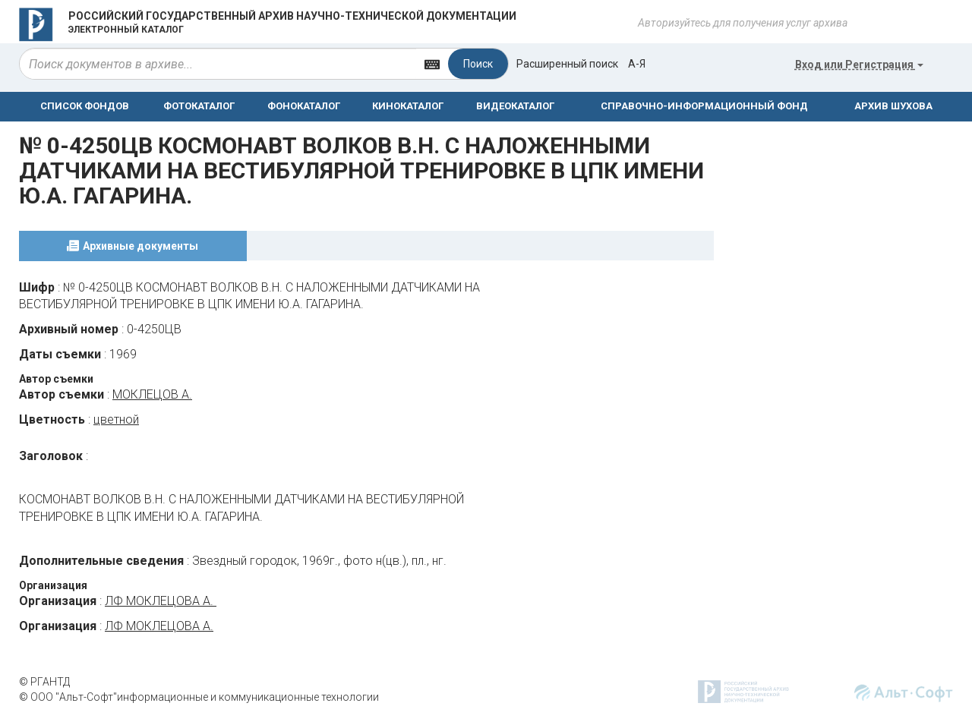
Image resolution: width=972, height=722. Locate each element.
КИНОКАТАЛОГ (407, 106)
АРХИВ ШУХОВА (893, 106)
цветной (116, 419)
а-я (636, 64)
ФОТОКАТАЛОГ (199, 106)
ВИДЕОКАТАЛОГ (515, 106)
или (859, 64)
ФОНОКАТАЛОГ (303, 106)
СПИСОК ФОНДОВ (84, 106)
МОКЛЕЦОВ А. (152, 394)
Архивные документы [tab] (140, 246)
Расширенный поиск (567, 64)
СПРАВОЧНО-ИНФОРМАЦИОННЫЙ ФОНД (704, 106)
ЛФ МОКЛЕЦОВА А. (160, 601)
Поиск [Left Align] (478, 64)
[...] (218, 64)
